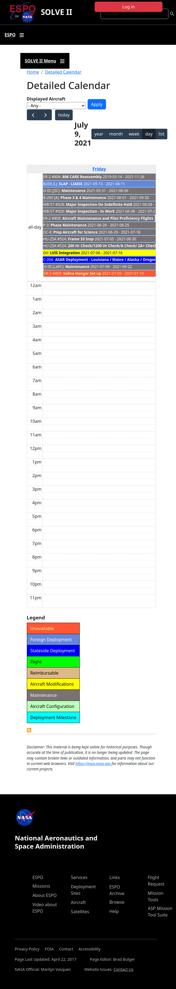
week (134, 134)
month (116, 134)
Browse (116, 902)
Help (114, 911)
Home (33, 72)
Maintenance (74, 190)
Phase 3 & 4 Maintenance (83, 197)
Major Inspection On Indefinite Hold (99, 204)
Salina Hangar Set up (82, 273)
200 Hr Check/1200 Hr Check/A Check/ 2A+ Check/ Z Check (121, 245)
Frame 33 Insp (81, 238)
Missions (41, 886)
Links (114, 877)
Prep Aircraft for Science (75, 232)
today (63, 115)
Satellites (80, 912)
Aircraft (78, 902)
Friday (99, 169)
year (98, 134)
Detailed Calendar (63, 72)
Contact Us (123, 969)
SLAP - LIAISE (70, 183)
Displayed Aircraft (46, 99)
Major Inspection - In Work (90, 211)
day (149, 134)
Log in (128, 7)
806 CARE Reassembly (82, 176)
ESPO (38, 877)
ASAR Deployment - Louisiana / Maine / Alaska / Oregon (105, 259)
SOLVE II (56, 12)
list (161, 134)
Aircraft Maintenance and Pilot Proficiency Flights (107, 218)
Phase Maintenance (69, 225)
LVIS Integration (65, 252)
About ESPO (45, 895)
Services (79, 877)
